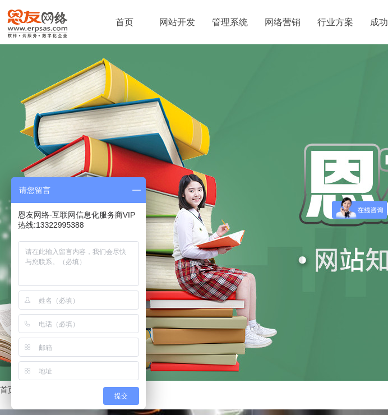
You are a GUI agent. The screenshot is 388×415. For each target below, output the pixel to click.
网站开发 (177, 22)
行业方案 (335, 22)
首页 (124, 22)
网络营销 (283, 22)
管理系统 (230, 22)
